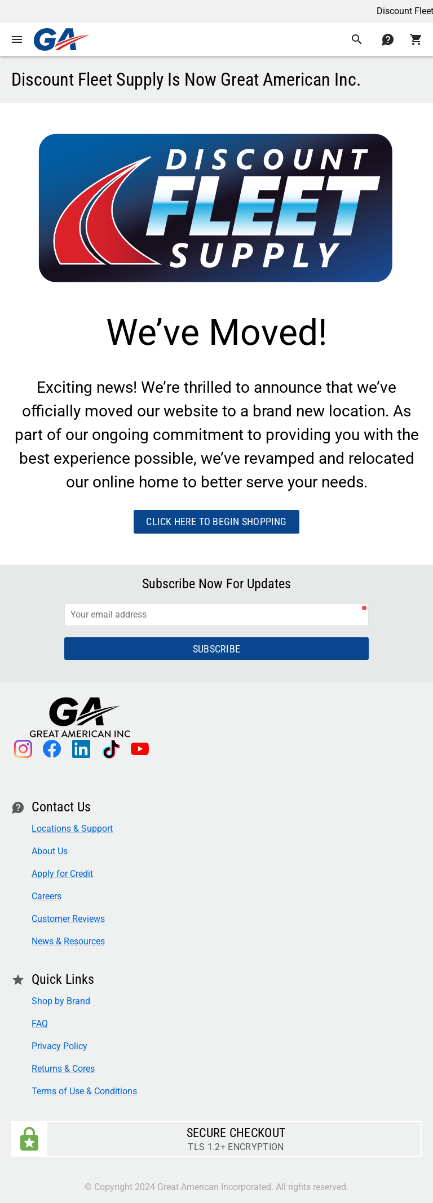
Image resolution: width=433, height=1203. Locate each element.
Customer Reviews (68, 918)
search (357, 39)
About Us (50, 851)
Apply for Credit (62, 873)
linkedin (81, 749)
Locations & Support (72, 828)
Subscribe (216, 649)
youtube (140, 749)
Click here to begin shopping (216, 521)
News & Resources (68, 941)
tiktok (110, 749)
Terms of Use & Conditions (84, 1091)
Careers (46, 896)
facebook (52, 749)
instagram (23, 749)
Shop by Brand (61, 1001)
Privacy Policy (59, 1046)
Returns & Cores (63, 1068)
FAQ (40, 1023)
